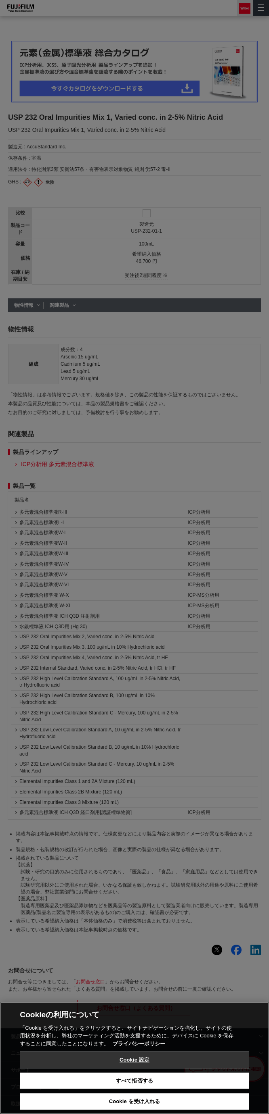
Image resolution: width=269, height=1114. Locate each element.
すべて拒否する (134, 1081)
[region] (134, 1058)
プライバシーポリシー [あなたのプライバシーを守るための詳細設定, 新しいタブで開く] (139, 1044)
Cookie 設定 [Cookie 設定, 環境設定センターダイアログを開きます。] (134, 1060)
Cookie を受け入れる (134, 1101)
